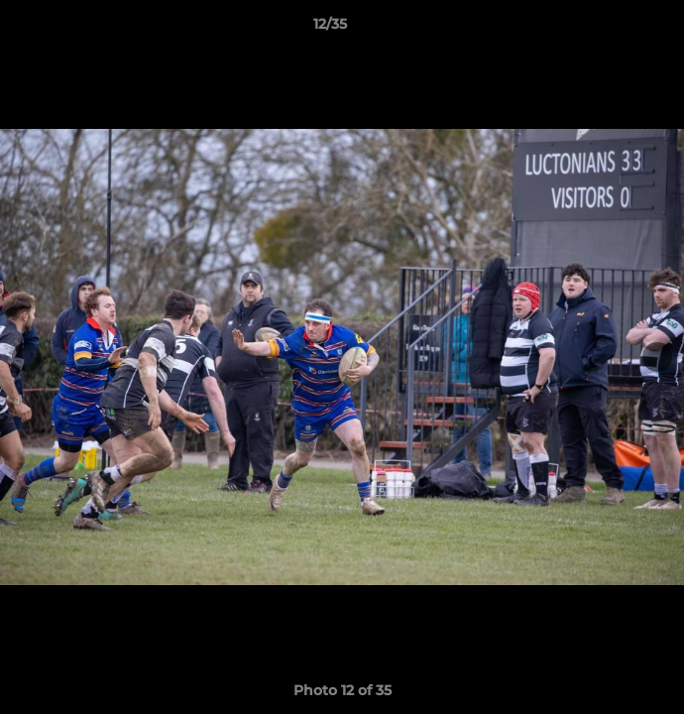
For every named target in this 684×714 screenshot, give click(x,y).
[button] (613, 29)
